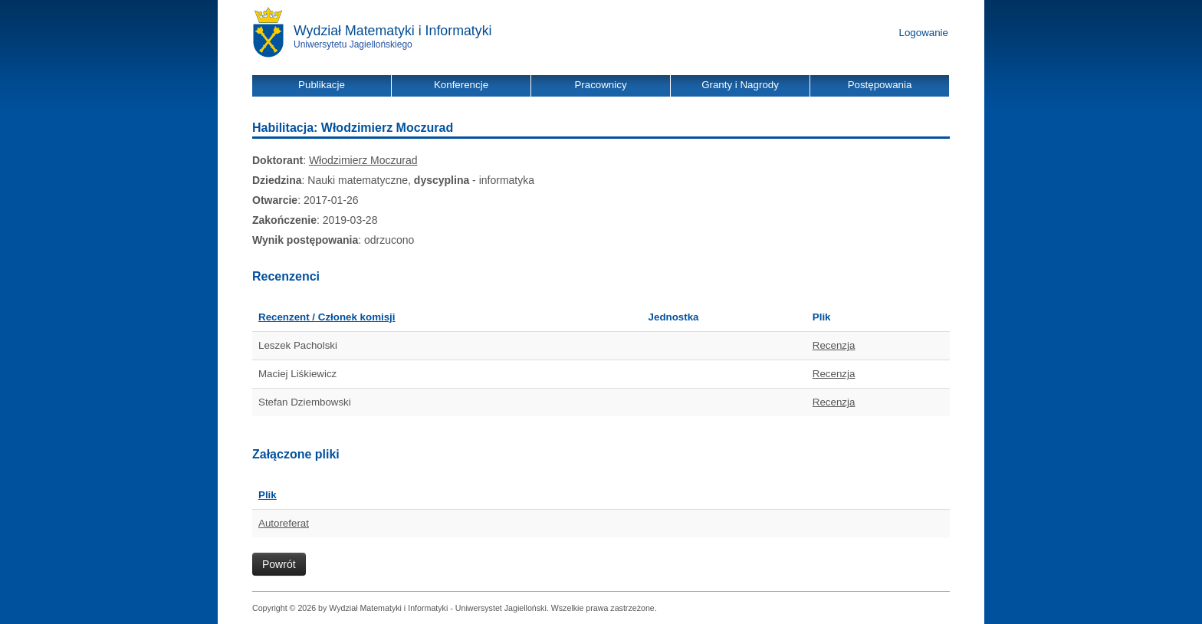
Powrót (279, 564)
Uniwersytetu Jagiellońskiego (353, 44)
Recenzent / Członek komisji (327, 317)
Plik (267, 495)
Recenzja (834, 345)
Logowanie (923, 32)
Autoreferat (283, 523)
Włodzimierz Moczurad (363, 160)
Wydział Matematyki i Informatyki (393, 30)
